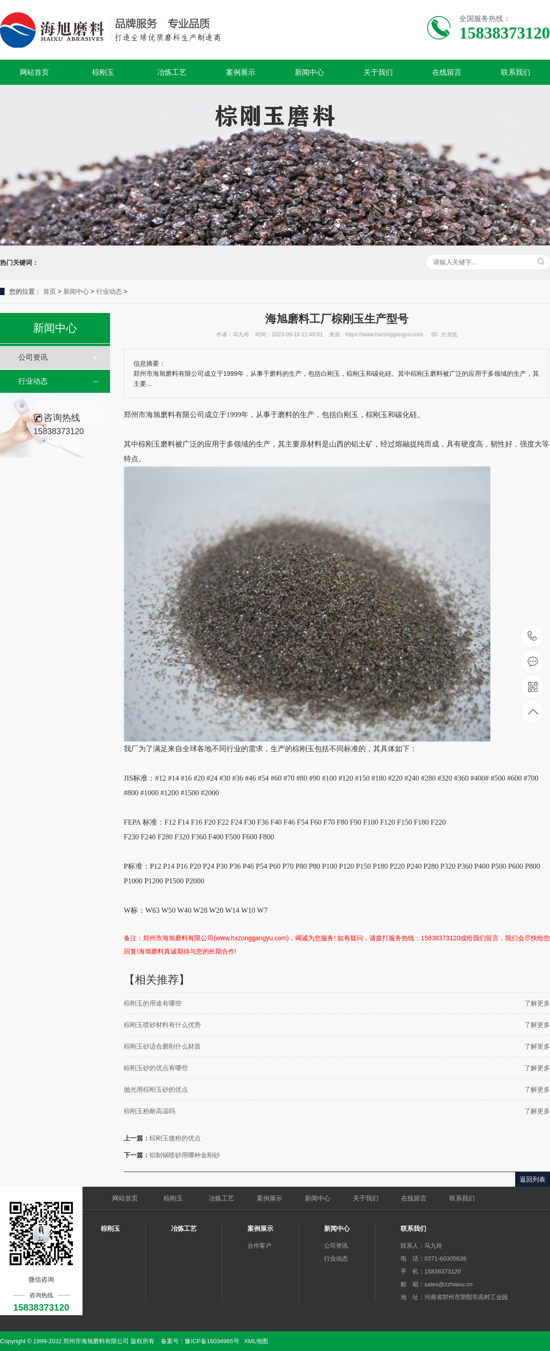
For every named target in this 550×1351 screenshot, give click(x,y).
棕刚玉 (103, 72)
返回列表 (532, 1179)
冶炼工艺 (172, 72)
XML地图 (256, 1341)
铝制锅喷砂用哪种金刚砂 (184, 1155)
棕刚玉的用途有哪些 (153, 1003)
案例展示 (240, 72)
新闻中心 (309, 72)
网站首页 (34, 72)
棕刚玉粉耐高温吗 (149, 1111)
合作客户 (259, 1245)
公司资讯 (33, 357)
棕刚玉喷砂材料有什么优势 (162, 1024)
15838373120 (532, 636)
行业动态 (109, 291)
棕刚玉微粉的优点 (175, 1138)
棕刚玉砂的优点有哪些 (156, 1068)
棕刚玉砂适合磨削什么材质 (162, 1046)
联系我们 (515, 72)
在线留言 (447, 72)
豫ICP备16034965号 (212, 1341)
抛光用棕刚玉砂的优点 (156, 1089)
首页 (49, 291)
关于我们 (378, 72)
